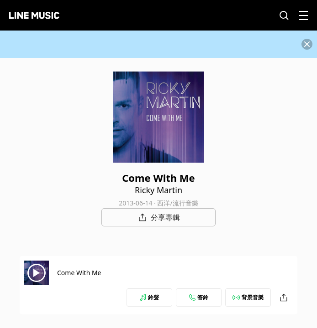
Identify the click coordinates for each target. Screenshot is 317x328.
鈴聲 (149, 297)
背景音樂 (248, 297)
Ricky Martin (158, 189)
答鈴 (198, 297)
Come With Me (79, 272)
